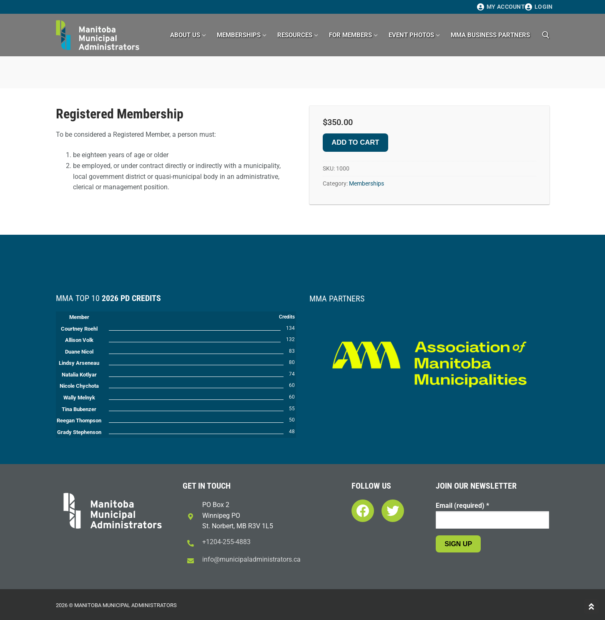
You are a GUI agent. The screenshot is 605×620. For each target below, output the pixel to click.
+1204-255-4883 (226, 542)
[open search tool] (546, 35)
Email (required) (462, 506)
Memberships (366, 183)
